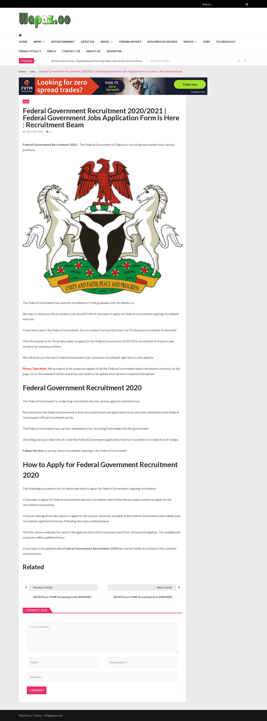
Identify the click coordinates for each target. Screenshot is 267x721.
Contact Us (71, 51)
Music (105, 41)
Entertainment (63, 41)
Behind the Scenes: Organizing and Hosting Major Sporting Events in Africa (96, 60)
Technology (225, 41)
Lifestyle (87, 41)
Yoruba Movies (130, 41)
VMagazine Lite (53, 715)
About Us (93, 51)
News (38, 41)
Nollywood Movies (162, 41)
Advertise (114, 51)
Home (23, 41)
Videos (188, 41)
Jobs (206, 41)
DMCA (51, 51)
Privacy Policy (30, 51)
